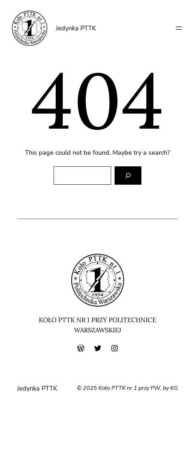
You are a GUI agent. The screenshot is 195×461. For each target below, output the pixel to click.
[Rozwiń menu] (179, 28)
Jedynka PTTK (76, 28)
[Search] (128, 175)
